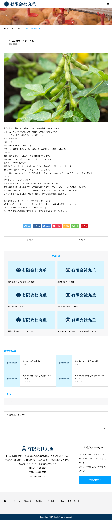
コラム (9, 401)
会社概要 (39, 501)
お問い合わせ (95, 480)
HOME (5, 501)
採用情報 (50, 501)
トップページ (14, 501)
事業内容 (27, 501)
